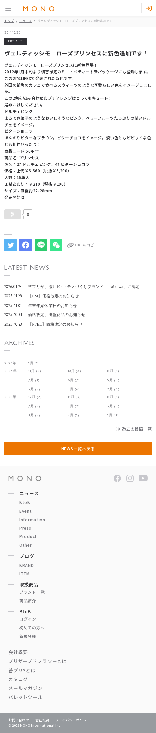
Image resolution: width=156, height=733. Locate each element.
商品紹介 (28, 600)
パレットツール (25, 697)
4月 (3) (113, 406)
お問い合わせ (18, 719)
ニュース (25, 21)
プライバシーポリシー (72, 719)
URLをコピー (86, 245)
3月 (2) (34, 415)
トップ (9, 21)
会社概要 (18, 652)
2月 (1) (73, 415)
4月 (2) (34, 389)
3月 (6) (74, 389)
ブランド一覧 (32, 592)
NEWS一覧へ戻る (78, 448)
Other (26, 545)
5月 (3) (113, 380)
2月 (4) (113, 389)
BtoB (25, 502)
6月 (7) (74, 380)
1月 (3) (112, 415)
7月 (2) (34, 406)
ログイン (28, 619)
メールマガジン (25, 688)
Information (32, 519)
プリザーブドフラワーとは (37, 661)
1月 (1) (33, 363)
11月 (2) (34, 370)
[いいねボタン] (12, 214)
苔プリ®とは (22, 670)
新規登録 (28, 636)
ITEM (25, 573)
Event (26, 511)
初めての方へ (32, 627)
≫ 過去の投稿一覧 (134, 429)
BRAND (27, 565)
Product (28, 536)
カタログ (18, 679)
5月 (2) (74, 406)
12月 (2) (35, 396)
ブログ (27, 556)
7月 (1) (33, 380)
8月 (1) (113, 370)
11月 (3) (74, 396)
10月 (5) (74, 370)
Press (25, 528)
